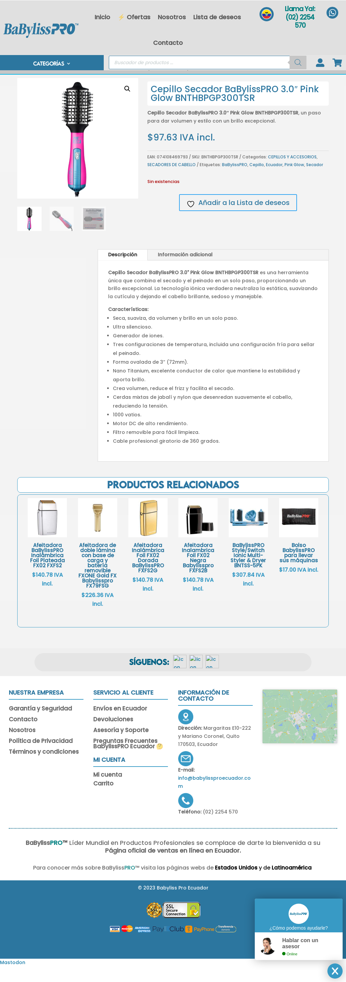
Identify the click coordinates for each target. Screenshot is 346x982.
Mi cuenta (107, 791)
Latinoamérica (272, 883)
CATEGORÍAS (48, 65)
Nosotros (172, 17)
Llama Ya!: (300, 9)
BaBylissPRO (234, 180)
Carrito (103, 800)
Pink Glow (294, 180)
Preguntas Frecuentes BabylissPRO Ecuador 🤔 (128, 759)
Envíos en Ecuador (120, 724)
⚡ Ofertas (134, 17)
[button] (127, 104)
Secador (314, 180)
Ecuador (274, 180)
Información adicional (185, 269)
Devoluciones (113, 735)
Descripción (122, 269)
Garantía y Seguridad (40, 724)
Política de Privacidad (41, 756)
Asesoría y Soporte (121, 746)
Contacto (168, 42)
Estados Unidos (216, 883)
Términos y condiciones (44, 767)
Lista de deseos (217, 17)
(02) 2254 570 (300, 21)
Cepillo (256, 180)
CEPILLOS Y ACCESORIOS (111, 83)
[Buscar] (298, 63)
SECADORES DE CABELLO (171, 180)
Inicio (102, 17)
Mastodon (12, 977)
